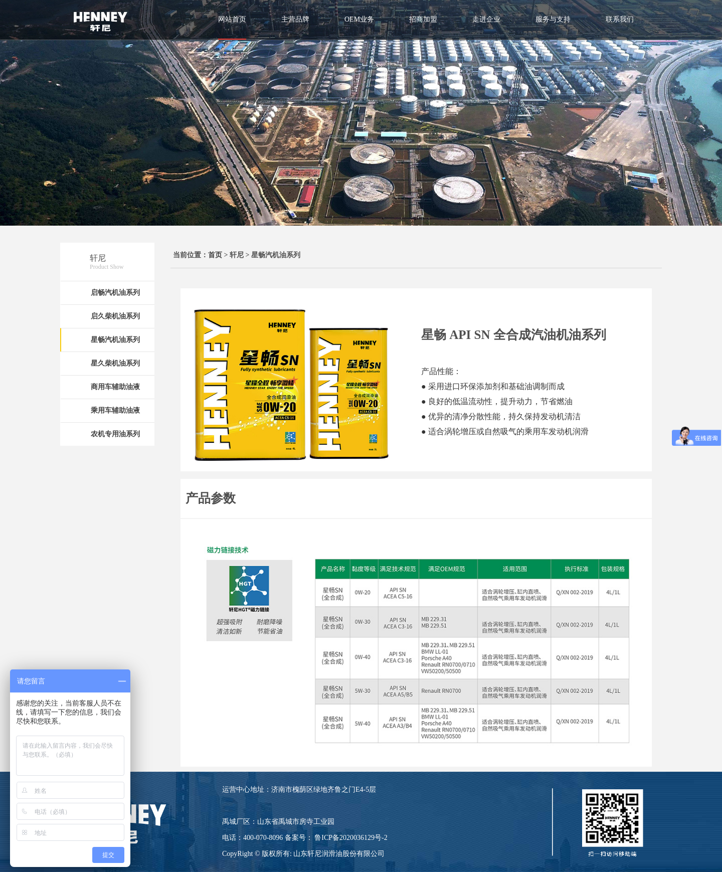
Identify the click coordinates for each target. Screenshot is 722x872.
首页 (215, 255)
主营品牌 (295, 19)
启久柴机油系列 (115, 316)
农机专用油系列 (115, 434)
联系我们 (620, 19)
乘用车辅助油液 (115, 410)
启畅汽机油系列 (115, 292)
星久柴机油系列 (115, 363)
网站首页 (232, 19)
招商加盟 (423, 19)
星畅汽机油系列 (115, 339)
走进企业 (486, 19)
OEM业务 (359, 19)
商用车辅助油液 (115, 387)
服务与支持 (553, 19)
